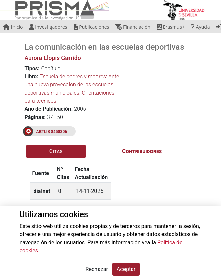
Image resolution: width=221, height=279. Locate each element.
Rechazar (97, 269)
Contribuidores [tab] (142, 151)
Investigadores (48, 27)
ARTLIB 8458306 (51, 131)
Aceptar (126, 269)
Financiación (132, 27)
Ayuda (200, 27)
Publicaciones (91, 27)
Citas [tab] (56, 151)
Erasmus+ (171, 27)
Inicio (13, 27)
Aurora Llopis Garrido (53, 58)
